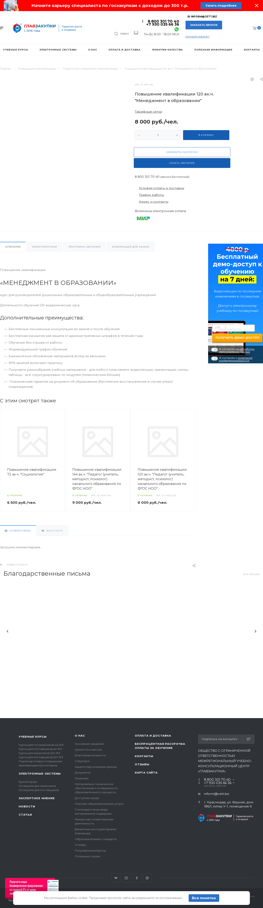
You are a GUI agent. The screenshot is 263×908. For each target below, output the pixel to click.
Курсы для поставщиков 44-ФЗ (40, 749)
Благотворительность (90, 755)
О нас (80, 735)
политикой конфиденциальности (236, 359)
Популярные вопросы (90, 850)
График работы (151, 195)
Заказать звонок (204, 24)
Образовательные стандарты (96, 839)
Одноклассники (136, 878)
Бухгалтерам (28, 781)
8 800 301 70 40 (163, 21)
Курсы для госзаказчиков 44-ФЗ (41, 744)
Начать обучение (182, 163)
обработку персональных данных (237, 350)
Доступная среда (87, 798)
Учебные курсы (32, 736)
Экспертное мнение (37, 798)
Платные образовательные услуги (99, 803)
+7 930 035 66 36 (162, 24)
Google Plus (147, 878)
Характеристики (44, 246)
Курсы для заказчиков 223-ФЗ (39, 753)
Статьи (25, 814)
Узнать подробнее (221, 6)
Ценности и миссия (88, 749)
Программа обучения (84, 246)
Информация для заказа (130, 246)
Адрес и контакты (153, 202)
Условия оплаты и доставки (161, 188)
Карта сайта (146, 772)
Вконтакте (115, 878)
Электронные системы (40, 773)
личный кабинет (197, 36)
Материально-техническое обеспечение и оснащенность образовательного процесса (96, 788)
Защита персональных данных (96, 766)
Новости (27, 806)
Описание (13, 246)
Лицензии (81, 778)
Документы (83, 772)
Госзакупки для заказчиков (37, 785)
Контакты (144, 756)
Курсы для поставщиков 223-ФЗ (41, 757)
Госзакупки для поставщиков (39, 790)
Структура (82, 761)
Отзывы (80, 844)
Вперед (255, 628)
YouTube (126, 878)
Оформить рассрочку (182, 152)
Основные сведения (89, 743)
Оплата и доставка (153, 735)
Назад (7, 628)
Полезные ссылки (87, 856)
